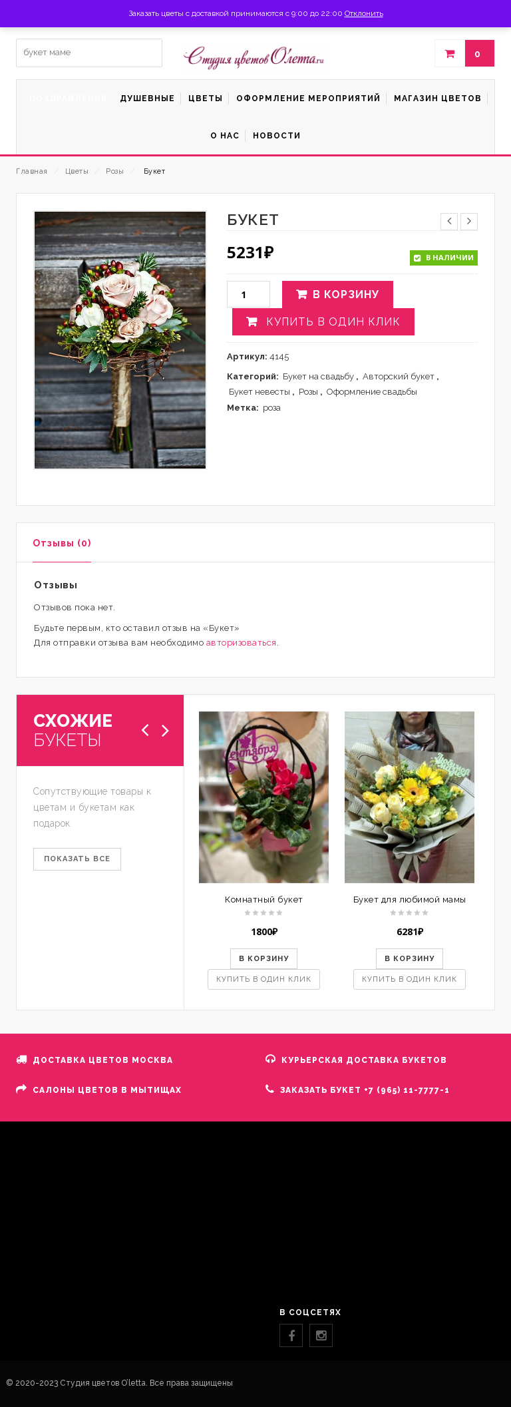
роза (272, 408)
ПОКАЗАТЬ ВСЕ (77, 859)
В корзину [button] (264, 958)
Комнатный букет (264, 899)
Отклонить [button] (364, 13)
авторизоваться (241, 643)
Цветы (77, 171)
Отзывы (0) (62, 543)
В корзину (346, 294)
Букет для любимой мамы (409, 899)
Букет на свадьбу (318, 376)
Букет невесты (259, 392)
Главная (32, 171)
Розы (115, 171)
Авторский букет (398, 376)
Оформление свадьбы (372, 392)
